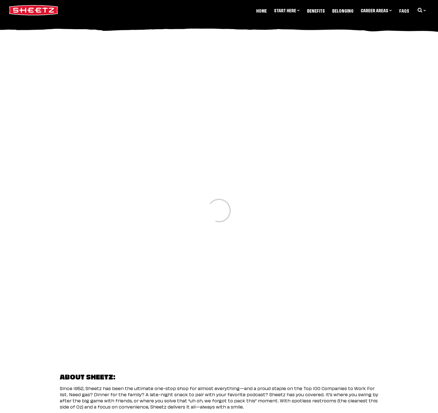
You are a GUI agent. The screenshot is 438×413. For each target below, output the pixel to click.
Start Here (287, 10)
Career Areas (376, 10)
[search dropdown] (421, 10)
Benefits (316, 10)
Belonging (342, 10)
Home (261, 10)
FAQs (404, 10)
